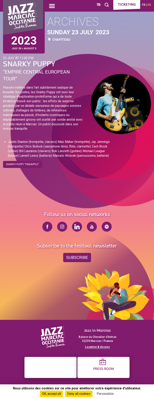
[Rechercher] (106, 5)
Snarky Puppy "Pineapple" (22, 163)
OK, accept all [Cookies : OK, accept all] (51, 394)
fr (143, 4)
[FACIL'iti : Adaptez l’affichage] (98, 5)
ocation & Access (98, 346)
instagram (62, 227)
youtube (92, 227)
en (149, 4)
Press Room (103, 369)
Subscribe (77, 257)
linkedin (77, 227)
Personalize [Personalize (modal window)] (105, 394)
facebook (47, 227)
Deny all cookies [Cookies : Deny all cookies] (78, 394)
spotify (107, 227)
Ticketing (127, 4)
